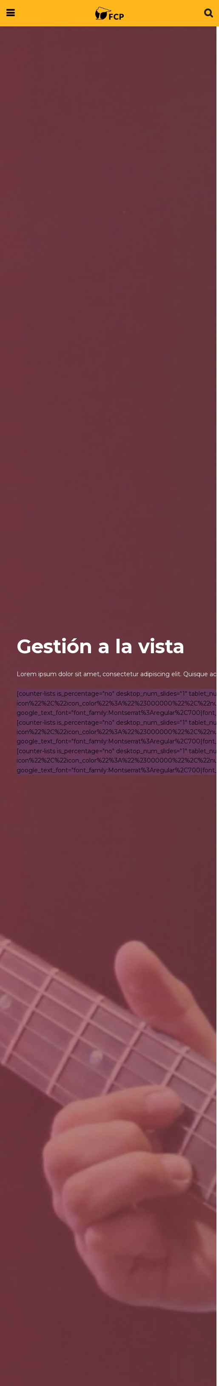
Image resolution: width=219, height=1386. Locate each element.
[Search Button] (208, 13)
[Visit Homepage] (109, 13)
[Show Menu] (10, 13)
